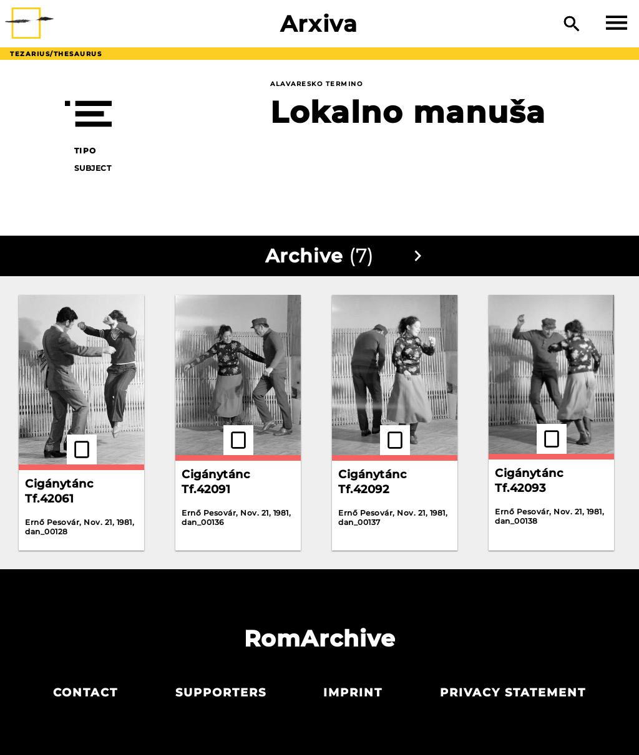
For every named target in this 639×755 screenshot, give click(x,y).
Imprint (353, 693)
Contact (85, 693)
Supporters (220, 693)
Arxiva (319, 23)
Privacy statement (513, 693)
